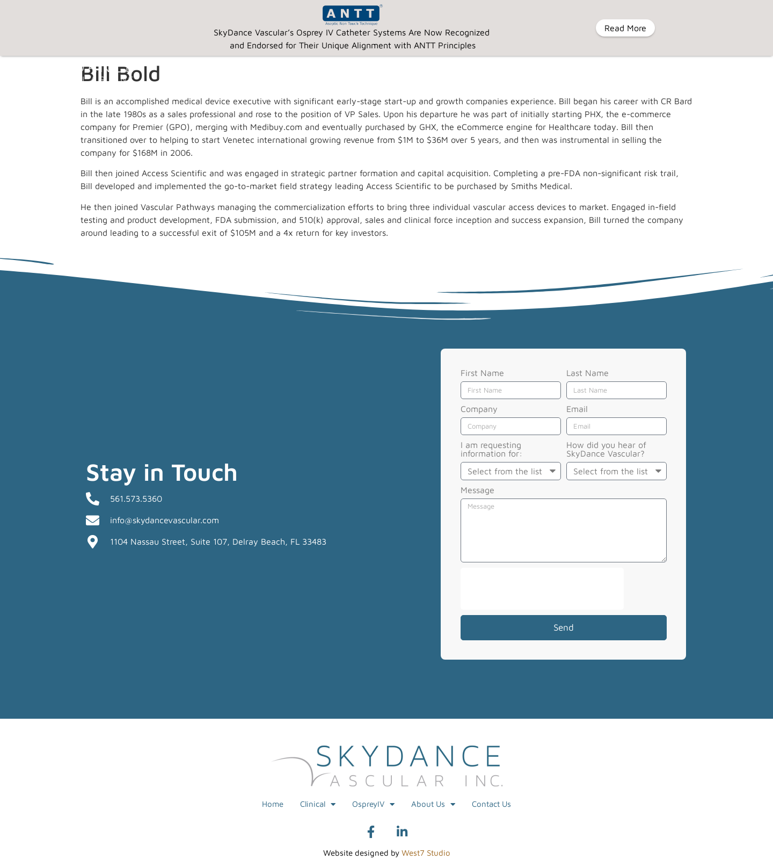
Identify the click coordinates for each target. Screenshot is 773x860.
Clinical (318, 803)
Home (272, 803)
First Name (482, 372)
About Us (433, 803)
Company (479, 408)
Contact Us (491, 803)
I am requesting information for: (491, 449)
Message (477, 489)
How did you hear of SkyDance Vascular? (606, 449)
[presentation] (542, 588)
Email (577, 408)
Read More (625, 28)
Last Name (587, 372)
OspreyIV (373, 803)
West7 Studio (426, 852)
